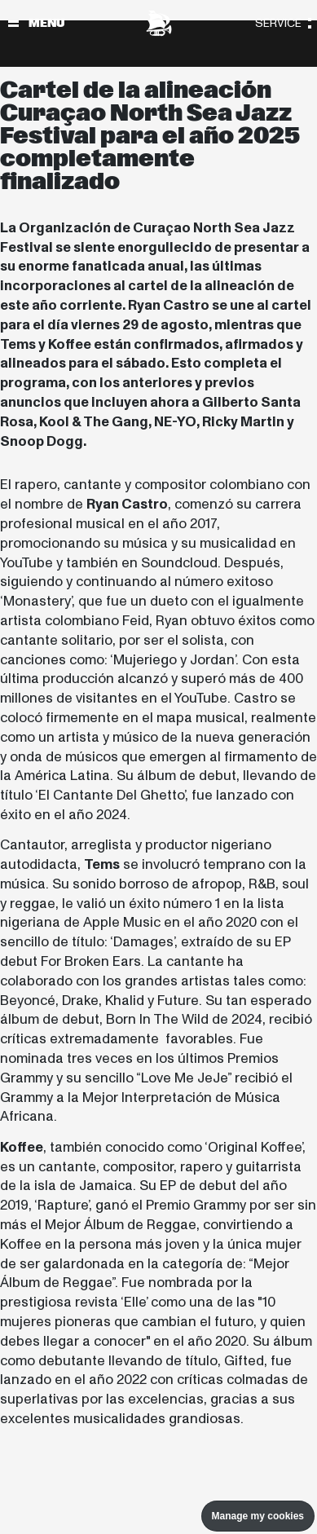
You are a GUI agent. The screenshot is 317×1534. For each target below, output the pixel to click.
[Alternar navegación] (13, 23)
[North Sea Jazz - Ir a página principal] (159, 23)
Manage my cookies (258, 1516)
